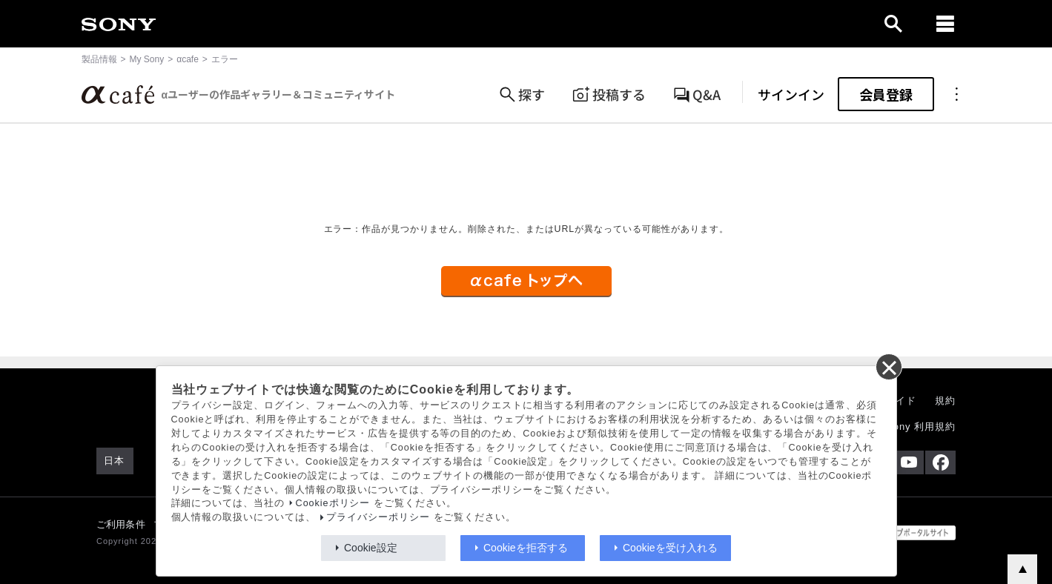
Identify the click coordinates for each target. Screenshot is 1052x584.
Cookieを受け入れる (670, 548)
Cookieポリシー (333, 503)
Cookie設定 (370, 548)
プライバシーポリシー (378, 517)
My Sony (147, 59)
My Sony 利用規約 (912, 426)
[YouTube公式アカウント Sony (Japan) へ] (908, 462)
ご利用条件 (120, 524)
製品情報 (99, 59)
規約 (945, 400)
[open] (893, 23)
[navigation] (945, 23)
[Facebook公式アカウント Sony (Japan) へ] (940, 462)
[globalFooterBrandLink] (900, 532)
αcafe (187, 59)
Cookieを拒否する (525, 548)
